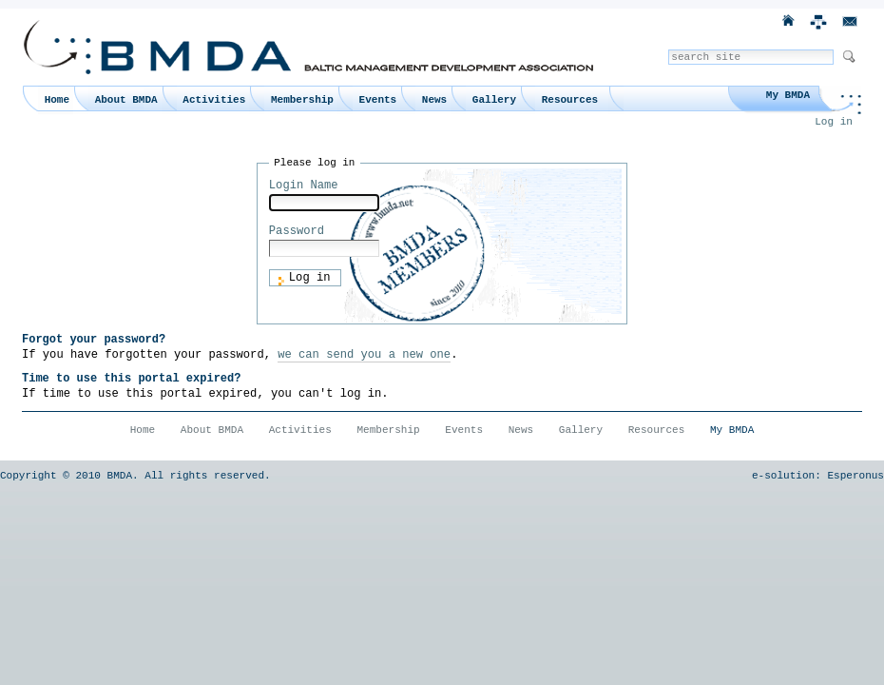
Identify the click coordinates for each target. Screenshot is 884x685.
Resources (570, 100)
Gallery (494, 100)
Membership (302, 100)
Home (57, 100)
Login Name (303, 185)
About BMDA (126, 100)
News (434, 100)
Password (296, 231)
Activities (214, 100)
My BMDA (788, 95)
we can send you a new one (364, 355)
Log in (834, 121)
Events (378, 100)
